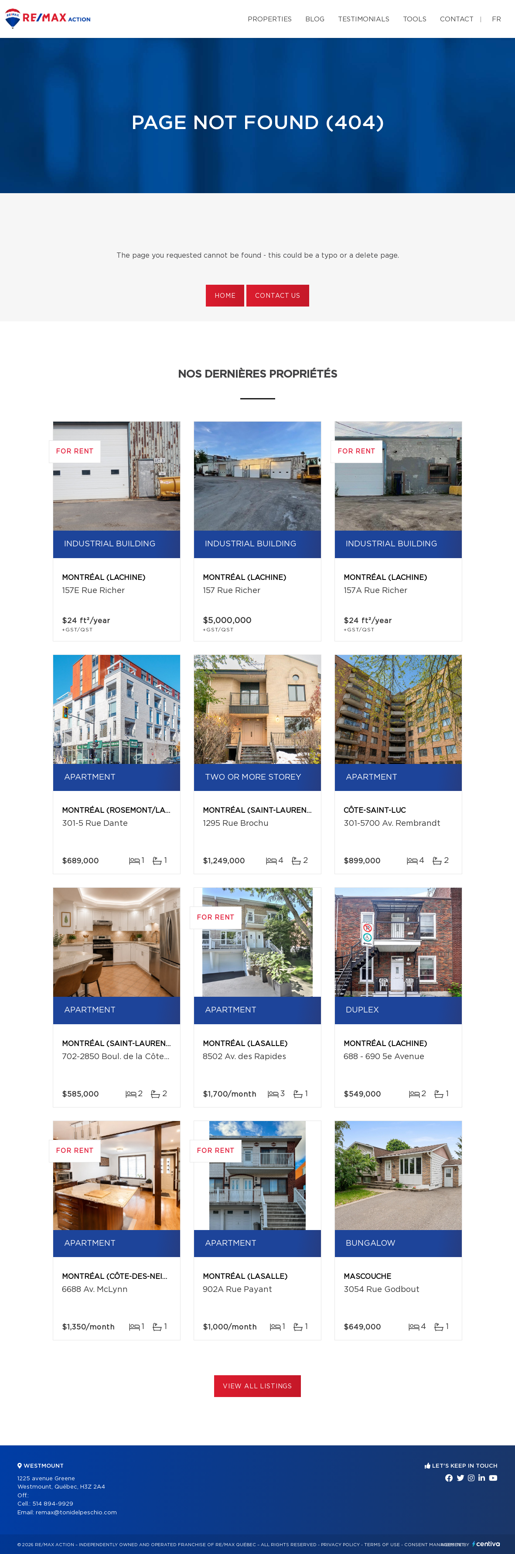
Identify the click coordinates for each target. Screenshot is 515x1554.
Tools (414, 19)
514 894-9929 (52, 1504)
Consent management (434, 1545)
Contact (457, 19)
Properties (270, 19)
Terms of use (382, 1545)
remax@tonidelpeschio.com (76, 1513)
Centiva (486, 1544)
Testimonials (363, 19)
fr (496, 19)
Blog (314, 19)
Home (225, 296)
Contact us (277, 296)
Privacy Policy (340, 1545)
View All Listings (257, 1387)
